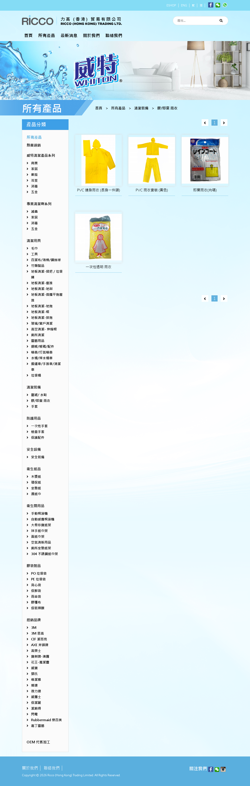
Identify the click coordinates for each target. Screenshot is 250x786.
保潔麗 (36, 703)
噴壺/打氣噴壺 (42, 352)
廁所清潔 (37, 335)
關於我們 (91, 35)
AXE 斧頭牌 (39, 645)
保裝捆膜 (37, 608)
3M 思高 (37, 633)
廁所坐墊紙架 (41, 548)
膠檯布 (36, 602)
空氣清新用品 (41, 542)
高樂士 (36, 651)
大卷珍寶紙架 (41, 525)
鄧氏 (34, 674)
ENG (184, 5)
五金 (34, 192)
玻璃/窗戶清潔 (42, 323)
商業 (34, 163)
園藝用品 (37, 341)
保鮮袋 (36, 591)
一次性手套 (39, 426)
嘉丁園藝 (37, 726)
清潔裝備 (141, 108)
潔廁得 (36, 708)
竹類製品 (37, 266)
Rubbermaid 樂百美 (46, 720)
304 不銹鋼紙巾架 (44, 554)
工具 (34, 254)
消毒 (34, 186)
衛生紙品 (34, 469)
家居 (34, 169)
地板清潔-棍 (40, 312)
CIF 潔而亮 (39, 639)
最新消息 (69, 35)
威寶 (34, 668)
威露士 (36, 697)
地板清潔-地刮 (42, 289)
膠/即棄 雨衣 (167, 108)
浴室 (34, 180)
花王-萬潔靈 (40, 662)
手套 (34, 406)
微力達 (36, 691)
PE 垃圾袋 (38, 579)
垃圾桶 (36, 375)
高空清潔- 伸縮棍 (44, 329)
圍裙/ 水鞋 (39, 395)
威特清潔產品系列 (41, 155)
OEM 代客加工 (38, 742)
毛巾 (34, 248)
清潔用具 (34, 240)
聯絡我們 (113, 35)
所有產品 (46, 35)
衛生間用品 (35, 506)
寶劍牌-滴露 (40, 656)
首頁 (28, 35)
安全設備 (34, 449)
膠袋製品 (34, 566)
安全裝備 (37, 457)
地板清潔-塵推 (42, 283)
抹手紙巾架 (39, 531)
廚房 (34, 175)
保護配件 (37, 437)
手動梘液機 (39, 513)
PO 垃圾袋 (39, 573)
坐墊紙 (36, 488)
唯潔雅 (36, 679)
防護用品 (34, 418)
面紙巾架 (37, 536)
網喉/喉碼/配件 (42, 346)
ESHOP (171, 5)
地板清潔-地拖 (42, 306)
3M (33, 627)
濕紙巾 (36, 494)
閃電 (34, 714)
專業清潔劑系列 (39, 204)
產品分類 (36, 124)
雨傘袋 (36, 596)
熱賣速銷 (34, 145)
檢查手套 (37, 432)
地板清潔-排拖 (42, 318)
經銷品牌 (34, 620)
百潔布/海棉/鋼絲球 (46, 260)
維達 (34, 685)
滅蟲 (34, 211)
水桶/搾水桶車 (42, 358)
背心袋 (36, 585)
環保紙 (36, 482)
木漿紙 (36, 476)
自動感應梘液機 (42, 519)
